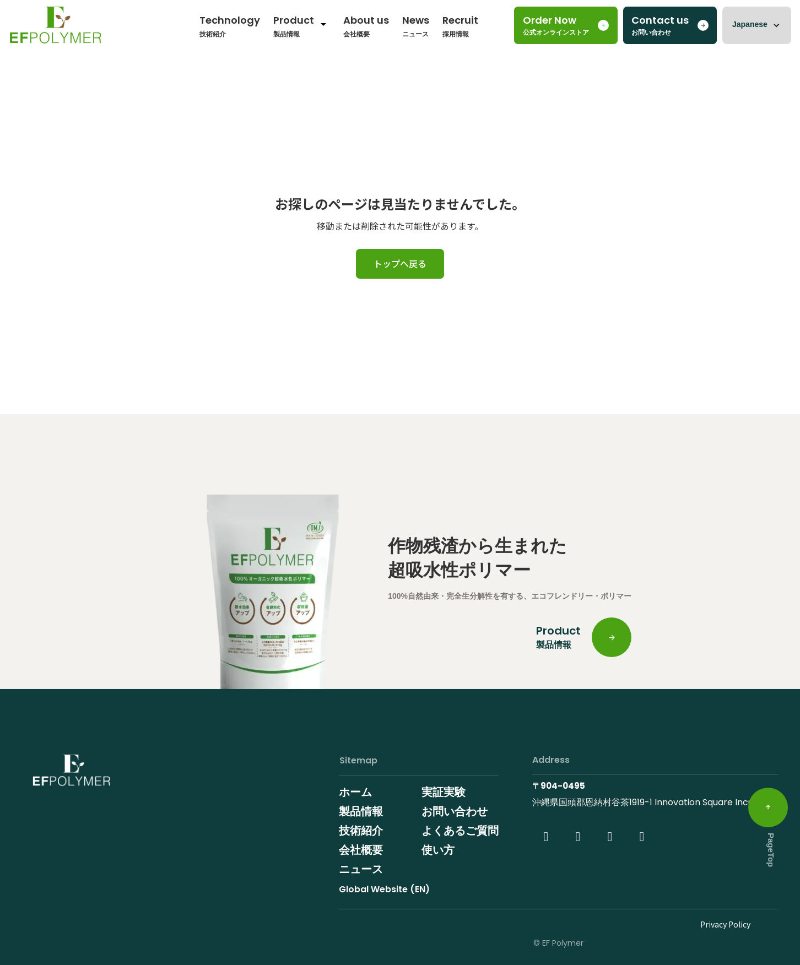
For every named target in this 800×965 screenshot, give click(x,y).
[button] (756, 25)
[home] (55, 28)
